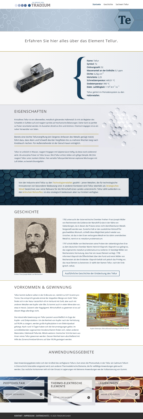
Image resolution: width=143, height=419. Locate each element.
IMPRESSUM (29, 416)
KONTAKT (18, 416)
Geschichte (108, 5)
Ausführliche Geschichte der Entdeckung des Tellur (91, 273)
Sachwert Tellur (122, 5)
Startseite (97, 5)
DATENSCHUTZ (42, 416)
